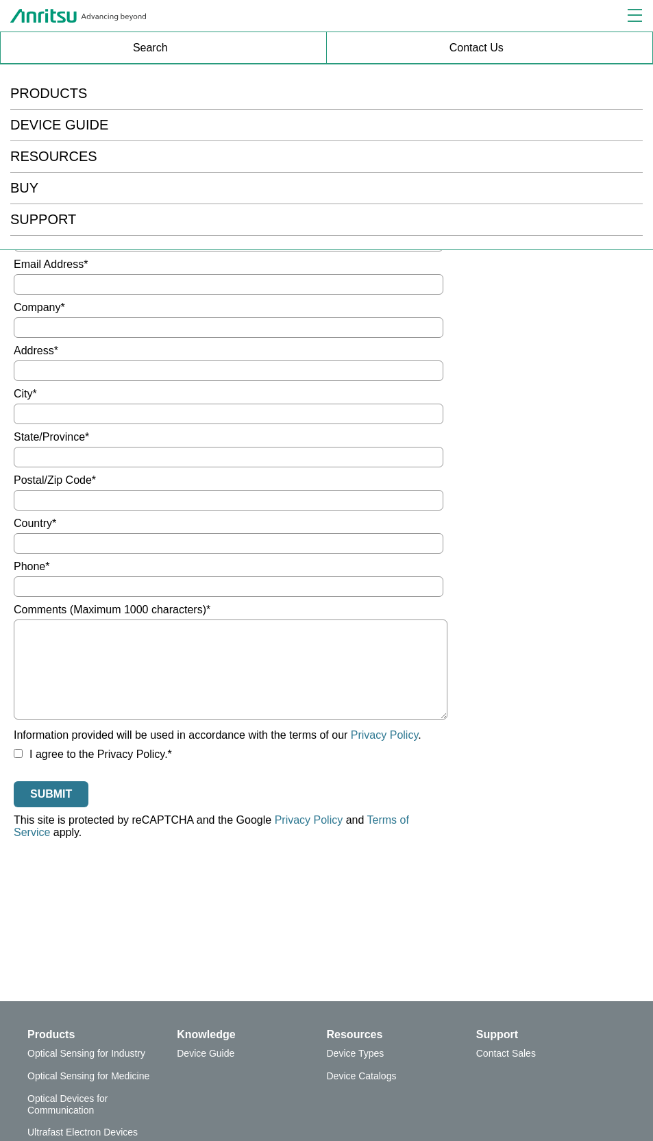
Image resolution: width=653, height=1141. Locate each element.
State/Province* (51, 437)
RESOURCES (53, 156)
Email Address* (51, 264)
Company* (39, 307)
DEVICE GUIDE (59, 124)
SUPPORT (43, 219)
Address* (36, 350)
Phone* (32, 566)
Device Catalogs (362, 1075)
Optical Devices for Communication (67, 1104)
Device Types (355, 1053)
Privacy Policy (384, 735)
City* (25, 394)
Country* (35, 523)
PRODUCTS (48, 93)
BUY (24, 187)
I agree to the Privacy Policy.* (93, 754)
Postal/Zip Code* (55, 480)
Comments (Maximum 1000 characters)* (112, 609)
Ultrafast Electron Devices (82, 1132)
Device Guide (205, 1053)
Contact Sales (506, 1053)
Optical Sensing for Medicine (88, 1075)
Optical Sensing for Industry (86, 1053)
